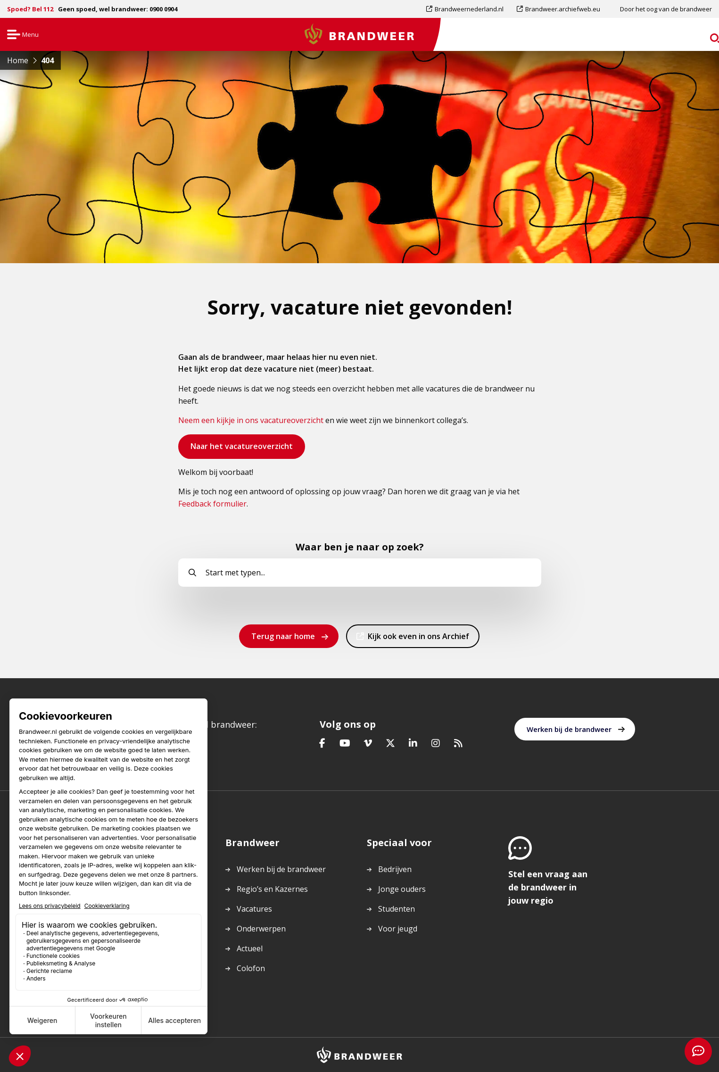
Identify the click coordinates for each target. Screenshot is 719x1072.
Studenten (396, 909)
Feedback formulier (212, 504)
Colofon (251, 968)
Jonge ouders (402, 889)
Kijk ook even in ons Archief (418, 639)
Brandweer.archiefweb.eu (562, 9)
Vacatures (254, 909)
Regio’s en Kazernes (272, 889)
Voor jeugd (397, 928)
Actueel (250, 948)
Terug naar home (283, 636)
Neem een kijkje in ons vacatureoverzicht (250, 420)
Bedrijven (395, 869)
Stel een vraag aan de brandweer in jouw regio (547, 887)
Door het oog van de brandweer (666, 9)
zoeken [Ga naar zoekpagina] (694, 36)
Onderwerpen (261, 928)
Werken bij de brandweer (569, 729)
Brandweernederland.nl (469, 9)
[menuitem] (468, 9)
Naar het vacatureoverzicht (241, 449)
